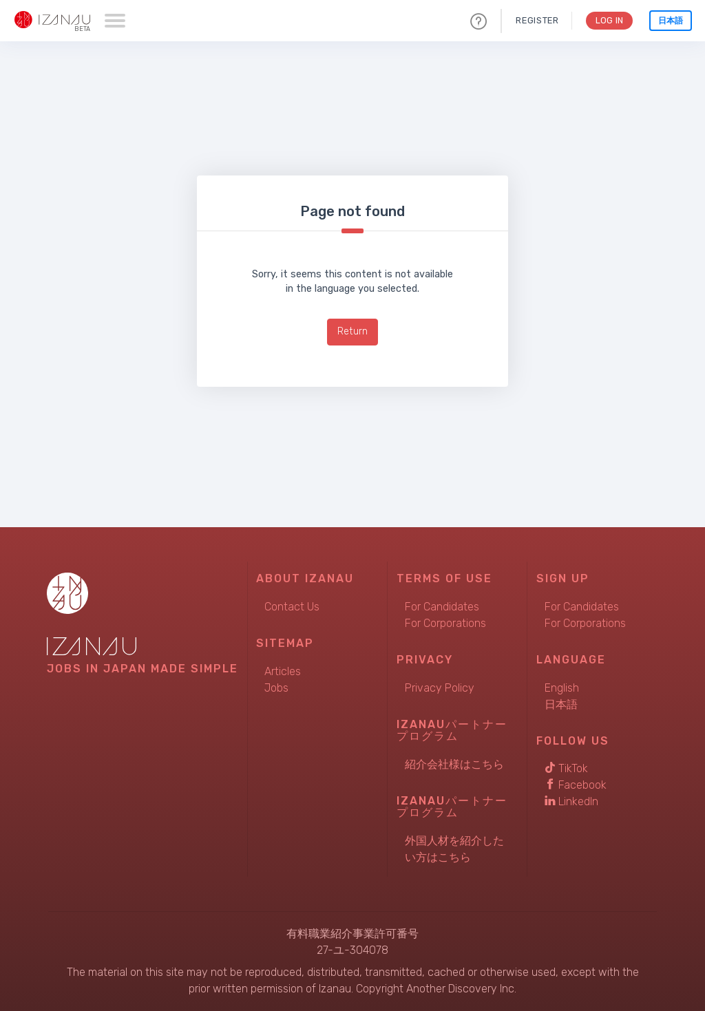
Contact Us (291, 606)
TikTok (566, 768)
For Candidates (442, 606)
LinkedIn (571, 801)
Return (352, 331)
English (562, 687)
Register (535, 20)
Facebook (576, 784)
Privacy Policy (439, 687)
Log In (608, 20)
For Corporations (445, 623)
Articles (282, 671)
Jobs (276, 687)
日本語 (670, 20)
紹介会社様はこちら (454, 764)
